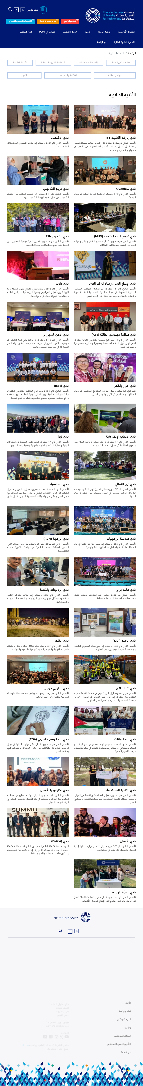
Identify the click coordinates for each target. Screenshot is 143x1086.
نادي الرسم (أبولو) (124, 640)
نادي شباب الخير (126, 688)
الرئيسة (132, 53)
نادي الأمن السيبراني (55, 335)
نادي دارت (62, 283)
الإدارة (87, 32)
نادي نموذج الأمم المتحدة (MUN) (115, 236)
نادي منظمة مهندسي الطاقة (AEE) (114, 335)
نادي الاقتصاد (60, 138)
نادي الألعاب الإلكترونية (121, 436)
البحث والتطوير (70, 32)
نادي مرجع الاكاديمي (56, 189)
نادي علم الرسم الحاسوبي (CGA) (49, 739)
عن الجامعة (101, 42)
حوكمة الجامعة (104, 32)
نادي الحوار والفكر (125, 386)
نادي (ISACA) (60, 841)
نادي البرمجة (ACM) (56, 539)
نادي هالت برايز (126, 590)
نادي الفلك (62, 640)
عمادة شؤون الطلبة (121, 63)
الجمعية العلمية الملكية (124, 42)
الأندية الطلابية (20, 63)
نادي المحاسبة (59, 484)
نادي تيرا (63, 436)
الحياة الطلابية (25, 32)
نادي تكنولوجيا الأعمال (54, 790)
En (23, 10)
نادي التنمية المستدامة (121, 790)
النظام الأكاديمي (37, 10)
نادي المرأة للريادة (124, 892)
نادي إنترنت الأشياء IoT (121, 138)
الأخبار (24, 75)
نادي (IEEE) (61, 386)
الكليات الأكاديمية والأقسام (20, 21)
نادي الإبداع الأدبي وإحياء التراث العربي (112, 283)
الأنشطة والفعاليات (88, 63)
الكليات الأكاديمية (126, 32)
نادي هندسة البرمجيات (121, 539)
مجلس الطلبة (115, 75)
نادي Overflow (126, 189)
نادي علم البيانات (125, 739)
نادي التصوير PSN (57, 236)
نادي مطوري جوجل (56, 688)
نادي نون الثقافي (125, 484)
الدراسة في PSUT (47, 32)
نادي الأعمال (128, 841)
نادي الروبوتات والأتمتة (54, 590)
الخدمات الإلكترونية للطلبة (53, 63)
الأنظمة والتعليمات (68, 75)
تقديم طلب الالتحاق (47, 21)
